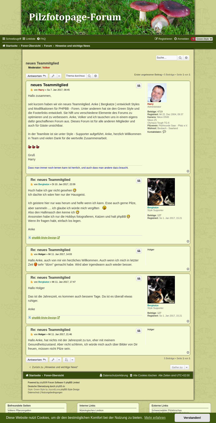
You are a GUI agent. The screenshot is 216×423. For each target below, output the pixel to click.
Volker (46, 67)
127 (159, 215)
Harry (150, 104)
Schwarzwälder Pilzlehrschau (167, 410)
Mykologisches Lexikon (91, 410)
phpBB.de (60, 386)
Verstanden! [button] (192, 417)
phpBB (43, 382)
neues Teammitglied (42, 63)
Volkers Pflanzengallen (19, 410)
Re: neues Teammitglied (50, 179)
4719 (159, 111)
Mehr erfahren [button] (155, 417)
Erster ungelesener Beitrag (148, 74)
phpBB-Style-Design (44, 237)
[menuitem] (41, 38)
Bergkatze (153, 207)
